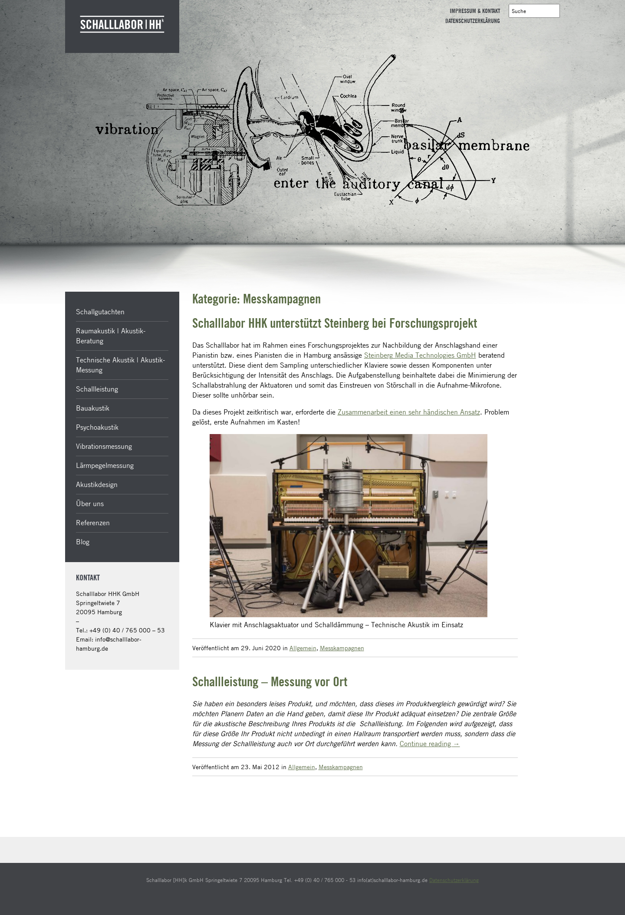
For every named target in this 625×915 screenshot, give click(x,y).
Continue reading (430, 743)
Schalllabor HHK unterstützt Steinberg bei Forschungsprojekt (334, 323)
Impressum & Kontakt (475, 11)
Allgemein (302, 648)
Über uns (90, 503)
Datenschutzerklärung (472, 21)
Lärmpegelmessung (105, 465)
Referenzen (93, 522)
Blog (82, 541)
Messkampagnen (342, 648)
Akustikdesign (97, 484)
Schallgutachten (100, 311)
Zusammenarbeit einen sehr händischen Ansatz (409, 412)
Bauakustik (92, 408)
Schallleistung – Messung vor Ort (269, 682)
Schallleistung (97, 389)
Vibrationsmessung (104, 446)
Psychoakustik (97, 427)
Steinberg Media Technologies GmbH (420, 355)
